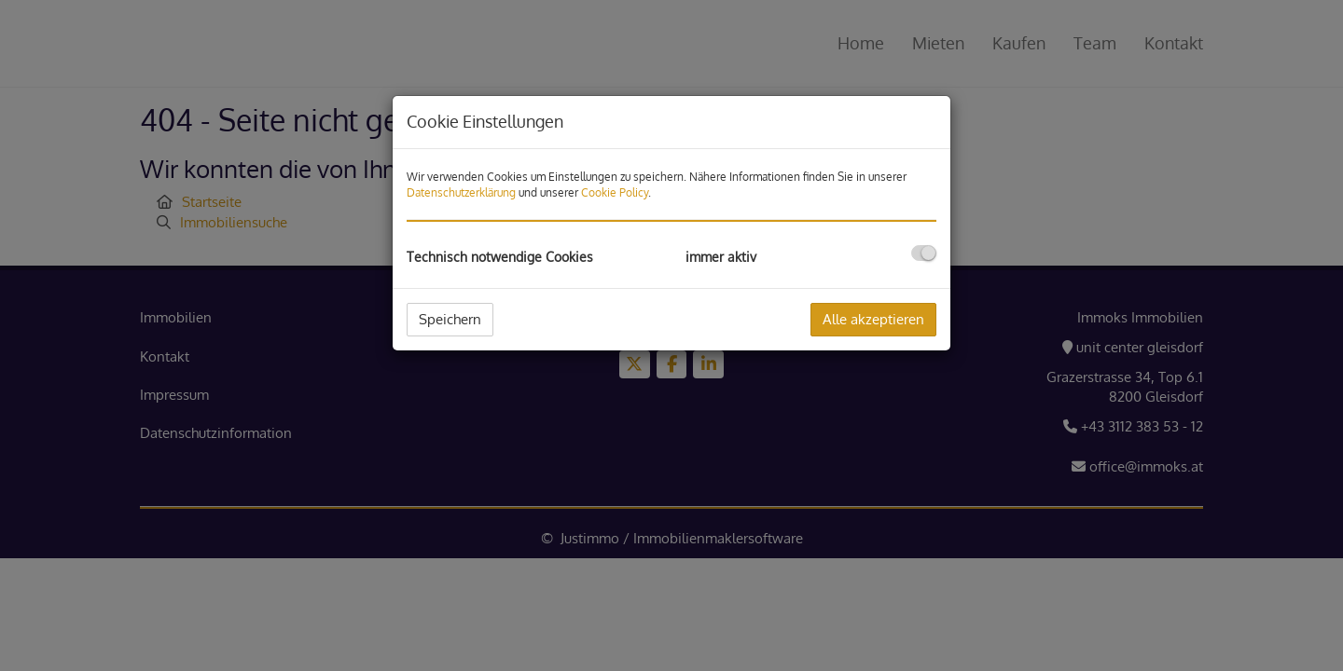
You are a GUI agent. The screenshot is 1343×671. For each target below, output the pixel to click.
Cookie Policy (614, 192)
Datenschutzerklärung (461, 192)
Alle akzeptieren (873, 319)
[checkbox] (923, 253)
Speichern (450, 319)
